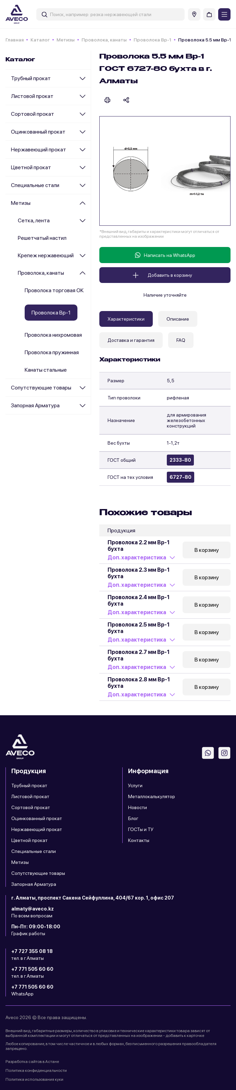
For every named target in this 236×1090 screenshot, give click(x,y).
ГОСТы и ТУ (140, 829)
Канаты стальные (46, 370)
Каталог (40, 39)
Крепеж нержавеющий (46, 255)
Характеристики (126, 319)
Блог (133, 818)
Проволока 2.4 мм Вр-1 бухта (139, 600)
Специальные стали (35, 185)
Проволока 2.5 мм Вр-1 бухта (139, 627)
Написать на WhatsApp (165, 255)
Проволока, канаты (104, 39)
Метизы (66, 39)
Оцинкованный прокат (38, 131)
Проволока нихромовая (53, 335)
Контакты (138, 840)
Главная (14, 39)
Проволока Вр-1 (152, 39)
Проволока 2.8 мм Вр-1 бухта (139, 682)
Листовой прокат (32, 96)
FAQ (180, 340)
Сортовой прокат (32, 114)
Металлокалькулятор (151, 796)
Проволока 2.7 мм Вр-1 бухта (139, 655)
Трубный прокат (31, 78)
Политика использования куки (34, 1079)
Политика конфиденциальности (36, 1070)
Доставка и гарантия (131, 340)
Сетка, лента (34, 220)
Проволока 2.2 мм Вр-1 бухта (139, 545)
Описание (177, 319)
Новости (137, 807)
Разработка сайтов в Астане (32, 1061)
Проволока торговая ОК (54, 290)
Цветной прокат (31, 167)
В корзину (207, 550)
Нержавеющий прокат (38, 149)
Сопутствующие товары (41, 387)
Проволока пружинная (52, 352)
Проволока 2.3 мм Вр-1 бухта (139, 573)
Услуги (135, 785)
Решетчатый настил (42, 238)
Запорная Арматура (35, 405)
